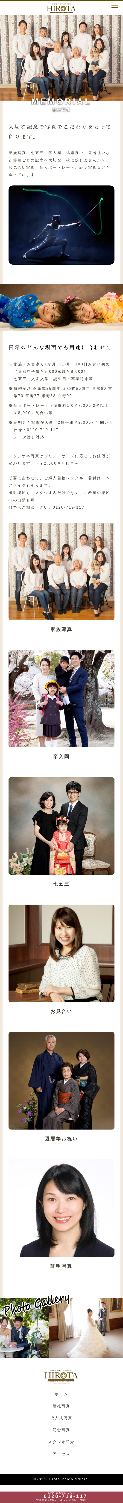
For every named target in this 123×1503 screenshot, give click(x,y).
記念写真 (61, 1430)
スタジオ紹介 (61, 1442)
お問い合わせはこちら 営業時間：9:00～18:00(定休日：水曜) (61, 1496)
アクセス (61, 1454)
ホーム (61, 1394)
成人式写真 (61, 1418)
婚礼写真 (61, 1406)
